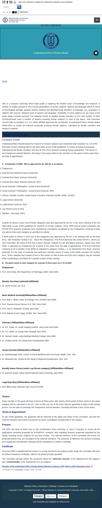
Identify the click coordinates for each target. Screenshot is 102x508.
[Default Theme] (18, 12)
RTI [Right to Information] (24, 2)
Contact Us (39, 2)
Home (4, 81)
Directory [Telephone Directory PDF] (30, 2)
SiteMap (52, 486)
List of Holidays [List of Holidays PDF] (66, 2)
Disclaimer (43, 486)
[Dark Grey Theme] (16, 12)
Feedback (73, 486)
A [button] (10, 12)
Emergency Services (52, 2)
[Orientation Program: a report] (16, 134)
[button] (97, 20)
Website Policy (30, 486)
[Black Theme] (13, 12)
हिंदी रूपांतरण (24, 12)
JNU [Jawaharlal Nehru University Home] (20, 2)
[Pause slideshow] (96, 53)
